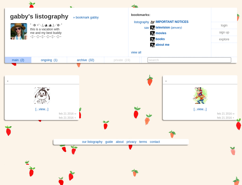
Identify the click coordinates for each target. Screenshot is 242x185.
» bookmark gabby (86, 17)
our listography (92, 142)
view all (136, 52)
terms (143, 142)
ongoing (49, 60)
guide (109, 142)
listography (141, 22)
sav (146, 28)
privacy (131, 142)
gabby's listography (39, 16)
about (120, 142)
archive (85, 60)
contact (155, 142)
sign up (224, 32)
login (224, 25)
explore (224, 39)
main (18, 60)
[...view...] (41, 109)
